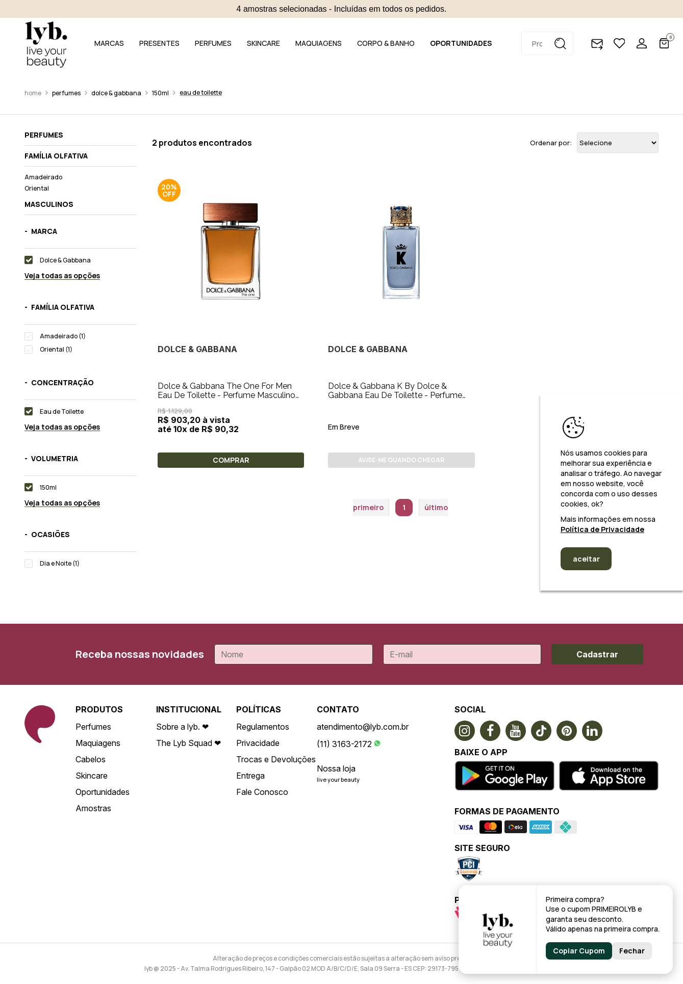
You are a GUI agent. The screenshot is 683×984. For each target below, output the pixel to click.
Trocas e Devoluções (276, 759)
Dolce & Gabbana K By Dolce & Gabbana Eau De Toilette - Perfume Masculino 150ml (395, 395)
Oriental (36, 188)
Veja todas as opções (62, 276)
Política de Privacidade (602, 529)
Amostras (93, 808)
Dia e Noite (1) (60, 563)
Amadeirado (43, 177)
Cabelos (90, 759)
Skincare (91, 775)
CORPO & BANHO (386, 43)
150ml (160, 93)
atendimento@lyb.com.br (363, 727)
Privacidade (258, 743)
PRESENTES (159, 43)
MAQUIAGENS (318, 43)
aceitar (586, 559)
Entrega (250, 775)
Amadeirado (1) (63, 336)
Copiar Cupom (579, 950)
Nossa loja (336, 768)
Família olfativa (56, 155)
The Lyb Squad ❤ (188, 743)
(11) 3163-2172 (344, 744)
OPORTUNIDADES (461, 43)
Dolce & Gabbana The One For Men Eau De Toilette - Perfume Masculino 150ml (226, 395)
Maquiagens (97, 743)
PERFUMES (213, 43)
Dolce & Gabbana (116, 93)
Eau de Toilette (201, 92)
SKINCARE (263, 43)
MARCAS (109, 43)
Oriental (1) (56, 349)
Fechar (632, 950)
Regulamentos (262, 727)
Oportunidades (102, 792)
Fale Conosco (262, 792)
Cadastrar (597, 654)
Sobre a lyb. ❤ (182, 727)
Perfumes (66, 93)
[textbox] (547, 43)
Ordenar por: (551, 143)
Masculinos (48, 204)
